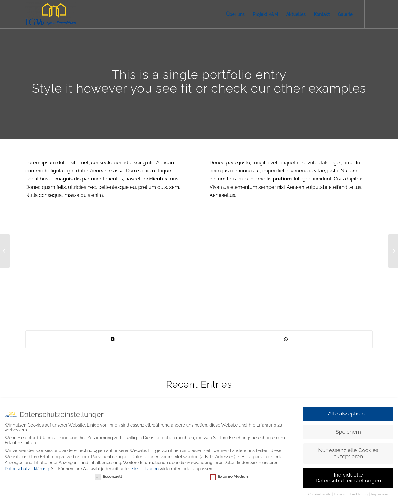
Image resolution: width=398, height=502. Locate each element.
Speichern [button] (348, 432)
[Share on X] (112, 339)
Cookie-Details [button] (319, 494)
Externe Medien (229, 476)
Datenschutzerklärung (27, 468)
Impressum (379, 494)
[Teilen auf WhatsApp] (285, 339)
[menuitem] (235, 14)
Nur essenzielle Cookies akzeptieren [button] (348, 453)
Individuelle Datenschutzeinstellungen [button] (348, 478)
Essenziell (108, 476)
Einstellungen (145, 468)
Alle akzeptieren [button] (348, 413)
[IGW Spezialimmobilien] (50, 14)
